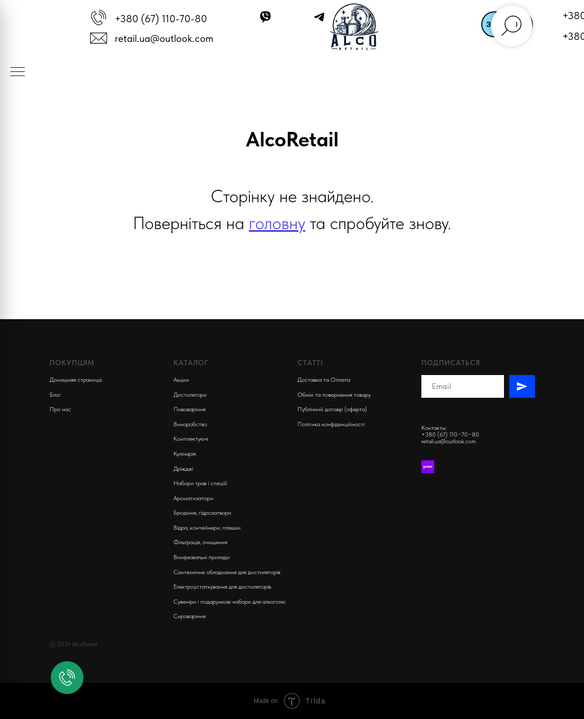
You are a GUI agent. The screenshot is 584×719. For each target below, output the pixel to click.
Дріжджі (183, 468)
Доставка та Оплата (323, 379)
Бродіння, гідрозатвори (202, 512)
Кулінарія (184, 453)
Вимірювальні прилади (201, 557)
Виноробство (190, 424)
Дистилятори (190, 394)
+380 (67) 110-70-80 (161, 18)
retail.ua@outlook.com (164, 38)
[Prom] (427, 466)
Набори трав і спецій (200, 483)
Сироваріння (189, 616)
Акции (181, 379)
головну (277, 223)
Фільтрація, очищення (200, 542)
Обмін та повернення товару (334, 394)
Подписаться (450, 362)
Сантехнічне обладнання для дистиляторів (226, 572)
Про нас (60, 409)
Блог (55, 394)
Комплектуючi (190, 438)
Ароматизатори (193, 498)
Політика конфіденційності (331, 424)
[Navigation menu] (17, 72)
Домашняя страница (76, 379)
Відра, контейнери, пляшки (207, 527)
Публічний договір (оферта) (332, 409)
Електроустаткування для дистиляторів (222, 586)
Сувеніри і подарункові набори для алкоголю (229, 601)
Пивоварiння (189, 409)
